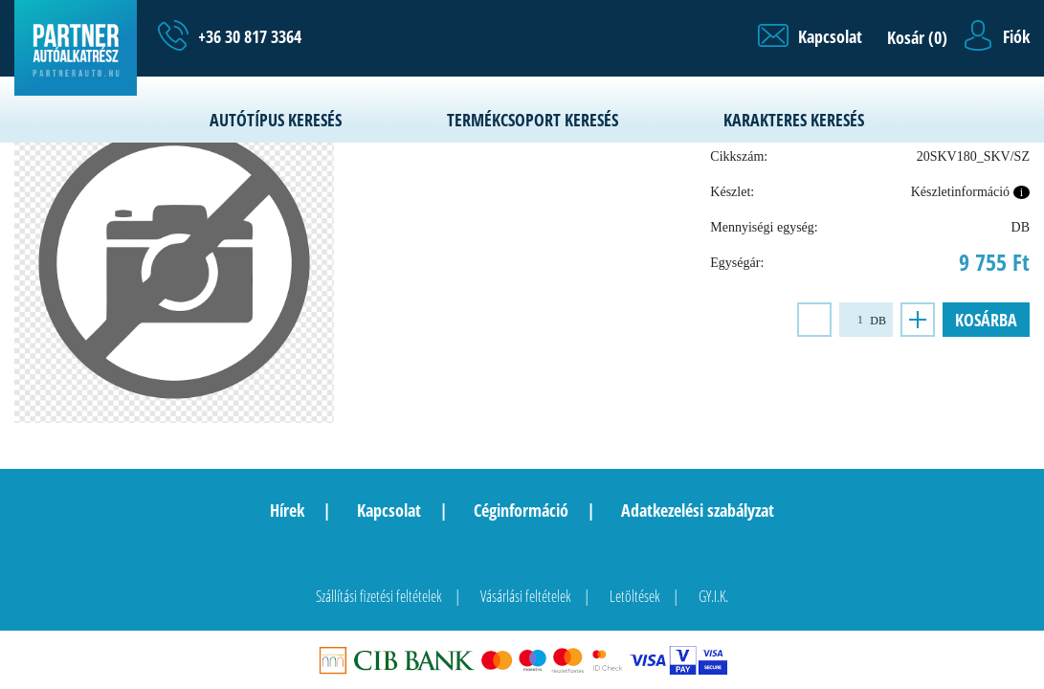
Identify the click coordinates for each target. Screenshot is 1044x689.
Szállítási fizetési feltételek (379, 596)
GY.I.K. (713, 596)
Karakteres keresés (793, 119)
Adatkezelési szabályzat (697, 510)
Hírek (287, 510)
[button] (810, 36)
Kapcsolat (389, 510)
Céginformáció (521, 510)
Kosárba (986, 319)
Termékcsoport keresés (532, 119)
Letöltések (635, 596)
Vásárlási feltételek (525, 596)
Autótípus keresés (276, 119)
